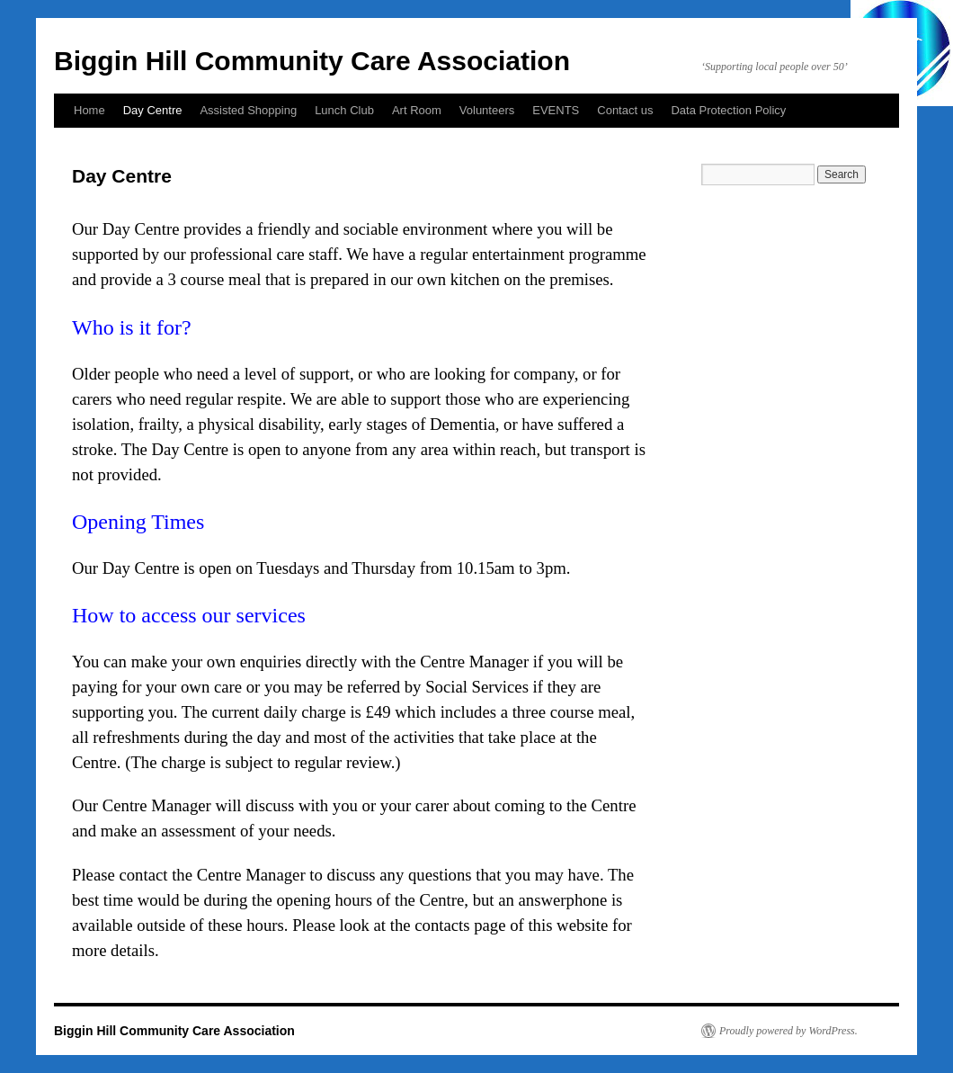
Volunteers (486, 110)
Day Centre (153, 110)
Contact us (625, 110)
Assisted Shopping (248, 110)
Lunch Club (344, 110)
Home (89, 110)
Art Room (416, 110)
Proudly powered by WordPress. (788, 1030)
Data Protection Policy (728, 110)
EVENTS (555, 110)
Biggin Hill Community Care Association (312, 61)
